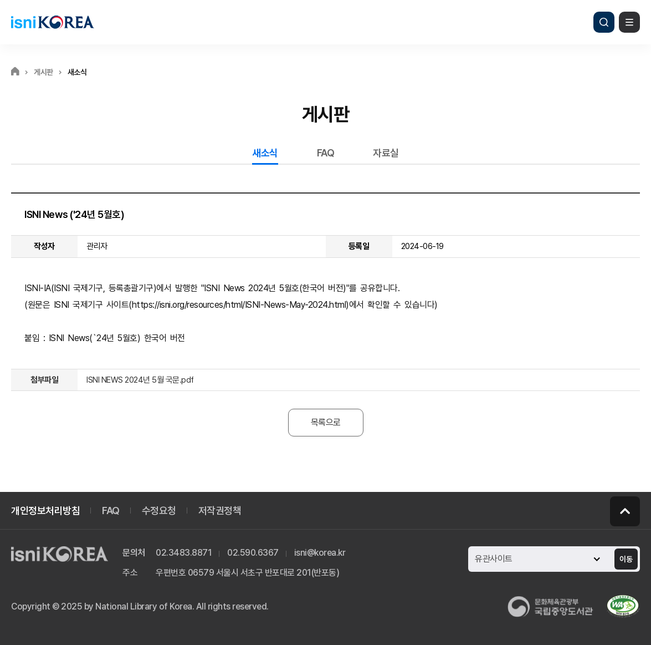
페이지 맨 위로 (625, 511)
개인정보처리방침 (45, 510)
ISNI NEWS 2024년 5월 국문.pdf (140, 380)
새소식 (265, 153)
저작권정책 (220, 510)
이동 (626, 559)
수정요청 (159, 510)
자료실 (386, 153)
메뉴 (629, 22)
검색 (603, 22)
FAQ (326, 153)
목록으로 (326, 422)
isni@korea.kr (320, 552)
